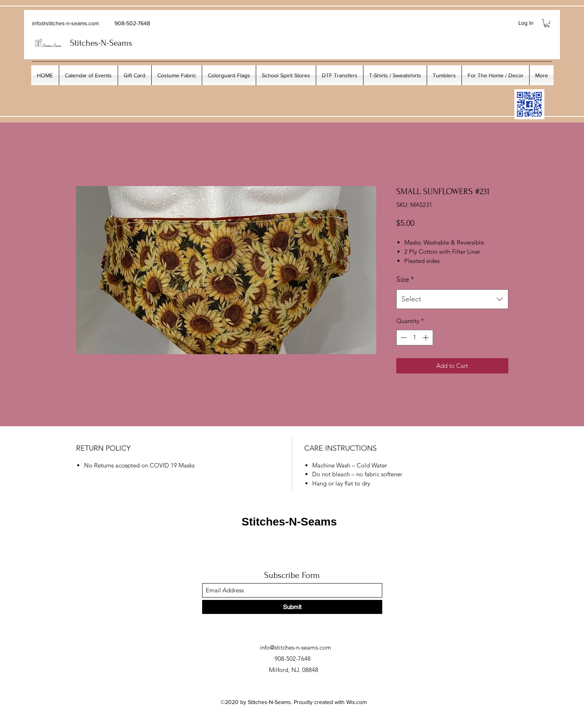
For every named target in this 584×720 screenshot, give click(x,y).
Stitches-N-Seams (289, 521)
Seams (120, 43)
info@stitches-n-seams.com (65, 23)
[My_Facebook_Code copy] (529, 104)
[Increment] (426, 337)
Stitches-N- (89, 43)
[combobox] (452, 299)
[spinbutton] (414, 337)
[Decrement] (402, 337)
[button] (547, 23)
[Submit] (292, 607)
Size (405, 279)
